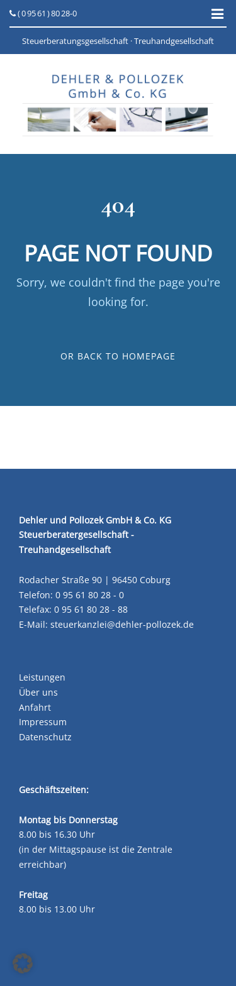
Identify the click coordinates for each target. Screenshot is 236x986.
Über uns (38, 692)
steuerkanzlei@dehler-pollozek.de (122, 624)
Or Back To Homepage (118, 356)
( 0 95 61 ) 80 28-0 (43, 13)
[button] (22, 963)
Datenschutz (45, 737)
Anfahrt (35, 707)
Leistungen (42, 677)
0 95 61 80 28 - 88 (91, 609)
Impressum (43, 722)
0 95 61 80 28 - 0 (89, 595)
